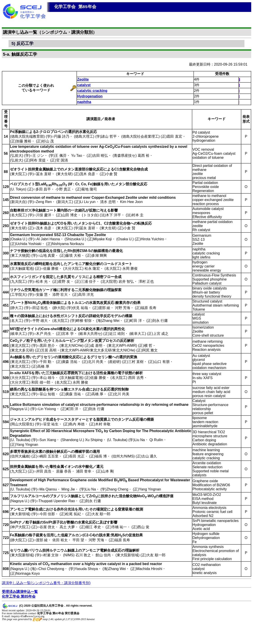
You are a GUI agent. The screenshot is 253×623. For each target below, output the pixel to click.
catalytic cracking (92, 91)
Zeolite (83, 79)
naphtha (84, 102)
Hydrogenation (90, 96)
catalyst (84, 85)
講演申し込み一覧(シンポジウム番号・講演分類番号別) (46, 583)
